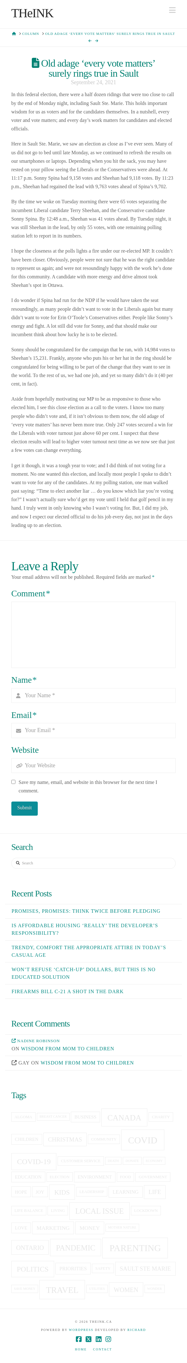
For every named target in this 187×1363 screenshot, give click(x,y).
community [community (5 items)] (104, 1139)
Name (24, 680)
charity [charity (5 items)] (161, 1117)
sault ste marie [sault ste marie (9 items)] (145, 1268)
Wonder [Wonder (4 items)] (154, 1288)
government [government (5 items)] (153, 1177)
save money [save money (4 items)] (24, 1288)
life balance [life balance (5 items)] (28, 1210)
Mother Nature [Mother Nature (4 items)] (122, 1227)
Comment (30, 593)
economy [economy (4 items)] (154, 1161)
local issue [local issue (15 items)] (99, 1211)
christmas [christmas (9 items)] (65, 1139)
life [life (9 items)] (155, 1192)
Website (25, 750)
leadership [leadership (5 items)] (91, 1192)
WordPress (81, 1330)
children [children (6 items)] (26, 1139)
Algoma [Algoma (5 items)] (23, 1117)
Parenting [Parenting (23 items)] (135, 1248)
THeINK (32, 13)
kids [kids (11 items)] (62, 1192)
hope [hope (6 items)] (21, 1192)
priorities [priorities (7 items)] (73, 1268)
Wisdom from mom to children (67, 1048)
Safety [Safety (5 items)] (103, 1268)
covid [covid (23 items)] (142, 1140)
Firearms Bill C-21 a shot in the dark (68, 991)
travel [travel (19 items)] (62, 1290)
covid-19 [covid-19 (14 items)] (34, 1162)
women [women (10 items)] (126, 1289)
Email (24, 715)
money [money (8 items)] (90, 1228)
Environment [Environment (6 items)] (95, 1177)
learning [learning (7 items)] (126, 1192)
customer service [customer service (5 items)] (81, 1161)
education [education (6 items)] (28, 1177)
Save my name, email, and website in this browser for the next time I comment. (88, 786)
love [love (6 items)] (21, 1227)
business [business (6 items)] (85, 1116)
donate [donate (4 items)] (132, 1161)
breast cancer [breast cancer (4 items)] (53, 1116)
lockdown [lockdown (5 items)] (146, 1210)
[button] (172, 10)
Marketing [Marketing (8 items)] (53, 1228)
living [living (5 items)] (58, 1210)
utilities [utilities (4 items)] (97, 1288)
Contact (102, 1349)
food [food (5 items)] (125, 1177)
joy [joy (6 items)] (40, 1192)
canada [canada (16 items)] (124, 1118)
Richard (137, 1330)
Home (81, 1349)
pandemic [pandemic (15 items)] (75, 1248)
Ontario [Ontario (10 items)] (30, 1247)
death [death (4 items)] (113, 1161)
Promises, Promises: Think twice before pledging (86, 911)
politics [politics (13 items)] (32, 1269)
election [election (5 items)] (60, 1177)
